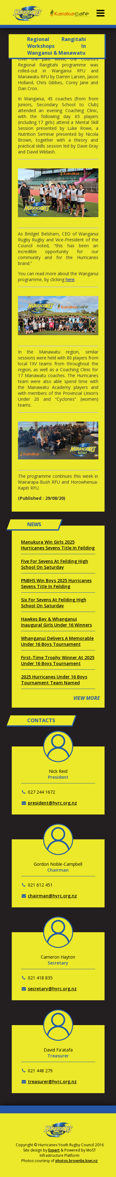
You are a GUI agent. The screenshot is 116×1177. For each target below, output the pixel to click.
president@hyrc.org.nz (52, 803)
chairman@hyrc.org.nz (52, 896)
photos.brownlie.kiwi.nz (76, 1160)
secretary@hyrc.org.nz (52, 989)
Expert (54, 1150)
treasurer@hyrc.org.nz (52, 1081)
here (70, 279)
